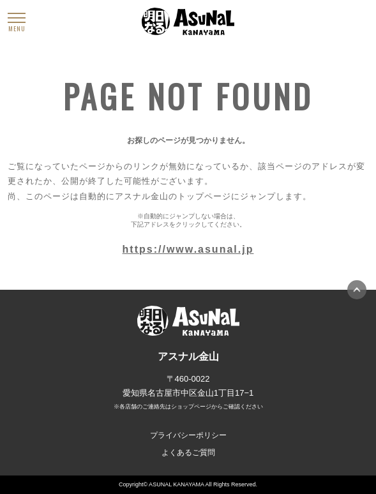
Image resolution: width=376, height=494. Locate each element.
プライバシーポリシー (188, 435)
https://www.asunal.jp (188, 249)
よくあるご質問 (188, 452)
